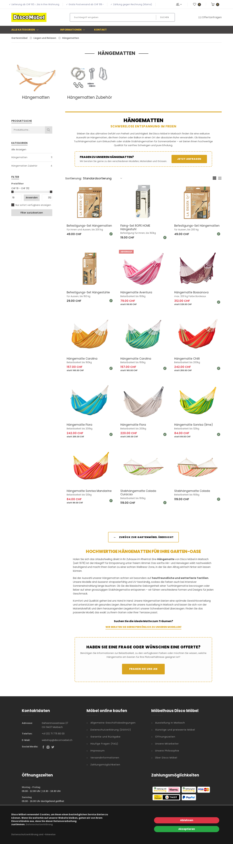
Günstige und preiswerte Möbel (175, 732)
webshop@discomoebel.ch (57, 743)
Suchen (164, 17)
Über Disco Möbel (166, 760)
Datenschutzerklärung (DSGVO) (110, 732)
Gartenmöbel (19, 38)
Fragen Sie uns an (143, 672)
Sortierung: (73, 178)
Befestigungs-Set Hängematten (79, 227)
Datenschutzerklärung (39, 824)
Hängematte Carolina (82, 358)
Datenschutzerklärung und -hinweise (33, 834)
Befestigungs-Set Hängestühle (89, 292)
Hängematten (70, 38)
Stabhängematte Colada (192, 491)
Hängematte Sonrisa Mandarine (82, 492)
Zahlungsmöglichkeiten (105, 767)
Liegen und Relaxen (44, 38)
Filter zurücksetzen (32, 212)
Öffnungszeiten (165, 739)
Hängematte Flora (80, 425)
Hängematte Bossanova (192, 292)
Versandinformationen (104, 760)
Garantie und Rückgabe (105, 739)
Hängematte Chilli (187, 358)
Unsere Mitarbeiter (167, 746)
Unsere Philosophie (167, 753)
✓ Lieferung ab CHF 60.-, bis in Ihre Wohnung (34, 4)
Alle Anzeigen (18, 149)
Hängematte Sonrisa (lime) (194, 425)
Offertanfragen (210, 17)
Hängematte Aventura (136, 292)
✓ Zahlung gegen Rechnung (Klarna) (131, 4)
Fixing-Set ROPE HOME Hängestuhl (135, 227)
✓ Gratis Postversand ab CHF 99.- (85, 4)
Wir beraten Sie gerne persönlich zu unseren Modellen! (143, 629)
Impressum (97, 753)
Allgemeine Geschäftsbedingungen (113, 725)
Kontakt (100, 29)
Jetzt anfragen (189, 159)
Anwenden (32, 197)
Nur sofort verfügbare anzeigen (33, 205)
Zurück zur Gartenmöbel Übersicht (143, 540)
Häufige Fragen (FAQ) (104, 746)
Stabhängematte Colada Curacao (138, 492)
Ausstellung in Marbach (170, 725)
